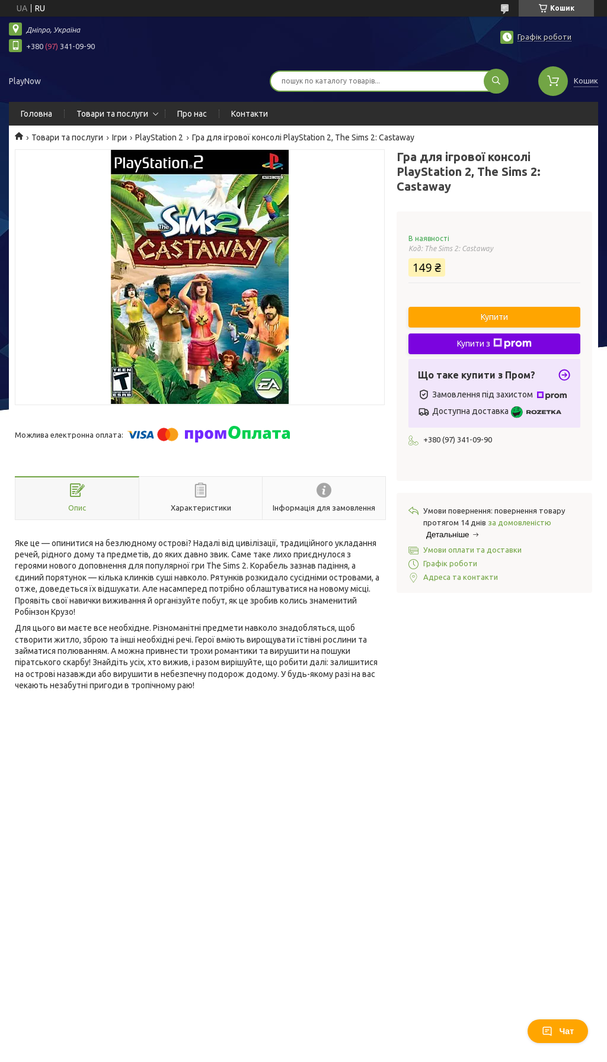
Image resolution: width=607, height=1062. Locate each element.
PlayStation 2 (159, 137)
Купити (494, 317)
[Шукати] (496, 81)
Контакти (249, 114)
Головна (36, 114)
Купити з (494, 343)
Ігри (119, 137)
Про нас (192, 114)
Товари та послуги (112, 114)
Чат (558, 1031)
